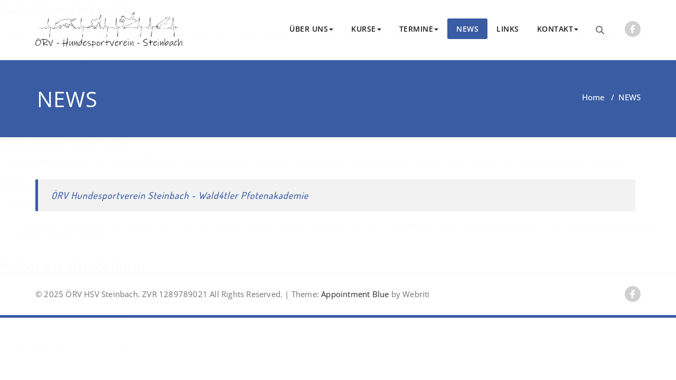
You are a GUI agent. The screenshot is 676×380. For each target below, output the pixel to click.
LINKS (507, 29)
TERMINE (419, 29)
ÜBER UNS (311, 29)
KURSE (366, 29)
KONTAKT (558, 29)
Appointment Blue (354, 294)
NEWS (467, 29)
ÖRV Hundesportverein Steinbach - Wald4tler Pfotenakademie (179, 195)
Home (593, 97)
